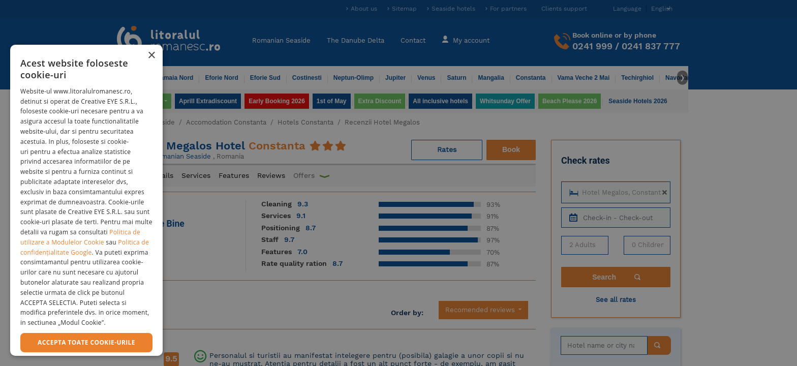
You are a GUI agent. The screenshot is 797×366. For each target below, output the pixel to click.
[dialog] (86, 200)
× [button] (151, 55)
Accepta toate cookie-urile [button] (86, 342)
